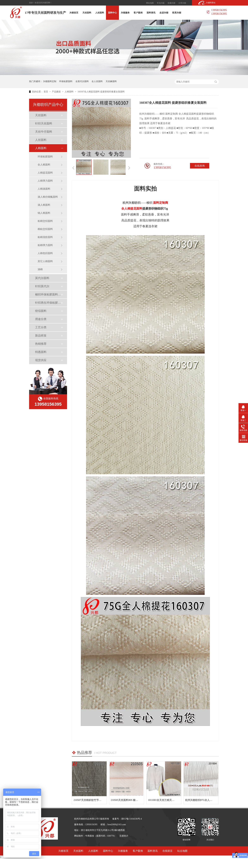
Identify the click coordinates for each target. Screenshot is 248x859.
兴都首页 (73, 12)
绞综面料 (40, 310)
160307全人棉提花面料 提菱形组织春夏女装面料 (101, 91)
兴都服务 (125, 12)
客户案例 (138, 12)
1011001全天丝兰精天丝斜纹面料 (166, 800)
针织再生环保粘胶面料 (48, 302)
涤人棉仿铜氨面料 (48, 196)
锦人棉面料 (44, 213)
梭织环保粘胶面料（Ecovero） (48, 294)
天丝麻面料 (111, 81)
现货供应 (40, 360)
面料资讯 (151, 12)
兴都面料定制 (49, 81)
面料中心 (112, 12)
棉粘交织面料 (45, 229)
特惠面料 (40, 352)
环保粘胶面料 (65, 81)
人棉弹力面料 (45, 180)
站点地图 (182, 851)
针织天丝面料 (43, 123)
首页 (46, 91)
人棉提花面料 (45, 172)
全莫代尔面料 (82, 81)
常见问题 (160, 3)
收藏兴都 (171, 3)
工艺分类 (40, 327)
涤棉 (40, 269)
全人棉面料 (44, 164)
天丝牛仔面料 (43, 131)
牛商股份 (89, 836)
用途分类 (40, 319)
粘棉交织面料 (45, 221)
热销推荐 (40, 343)
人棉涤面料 (44, 188)
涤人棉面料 (44, 205)
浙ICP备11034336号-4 (131, 819)
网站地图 (150, 3)
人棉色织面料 (45, 253)
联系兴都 (176, 12)
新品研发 (40, 335)
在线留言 (167, 851)
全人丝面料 (97, 81)
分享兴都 (182, 3)
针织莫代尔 (42, 286)
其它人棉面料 (45, 261)
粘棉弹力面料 (45, 245)
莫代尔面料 (42, 278)
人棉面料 (69, 91)
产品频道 (56, 91)
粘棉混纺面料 (45, 237)
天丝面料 (86, 12)
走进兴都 (163, 12)
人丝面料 (99, 12)
